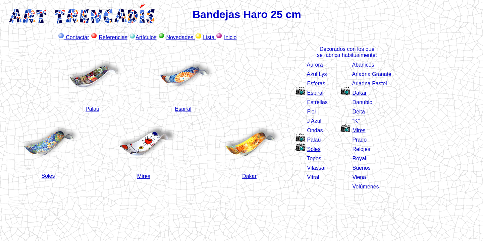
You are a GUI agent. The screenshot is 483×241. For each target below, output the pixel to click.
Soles (313, 149)
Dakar (359, 93)
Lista (209, 37)
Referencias (113, 37)
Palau (92, 109)
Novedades (180, 37)
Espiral (183, 109)
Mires (358, 130)
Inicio (230, 37)
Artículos (146, 37)
